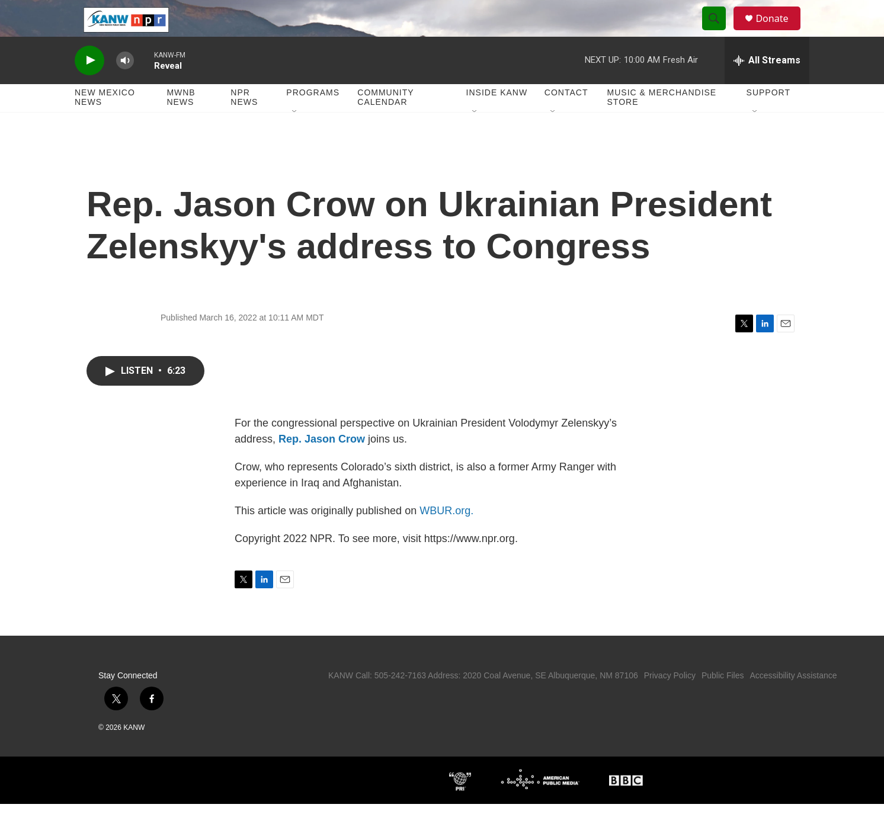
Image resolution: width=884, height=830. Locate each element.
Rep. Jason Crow (321, 465)
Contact (566, 118)
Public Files (723, 701)
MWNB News (180, 123)
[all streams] (767, 86)
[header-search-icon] (719, 31)
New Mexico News (105, 123)
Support (768, 118)
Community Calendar (385, 123)
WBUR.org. (446, 537)
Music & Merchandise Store (662, 123)
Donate (779, 31)
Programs (312, 118)
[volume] (125, 86)
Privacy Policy (670, 701)
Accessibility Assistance (793, 701)
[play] (89, 86)
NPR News (244, 123)
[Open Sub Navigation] (295, 137)
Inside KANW (497, 118)
